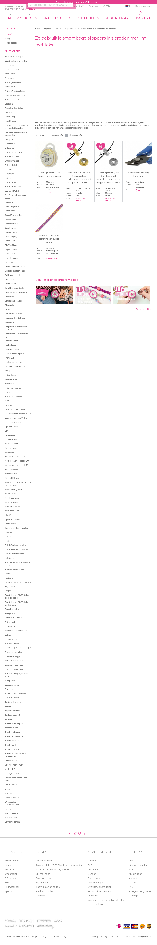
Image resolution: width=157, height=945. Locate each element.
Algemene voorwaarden (125, 942)
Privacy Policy (107, 942)
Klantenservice (143, 6)
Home (37, 34)
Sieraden (40, 901)
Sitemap (133, 901)
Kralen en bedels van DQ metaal (52, 875)
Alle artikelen (135, 879)
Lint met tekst (43, 879)
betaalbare (24, 13)
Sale (7, 888)
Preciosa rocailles (44, 897)
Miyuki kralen (42, 888)
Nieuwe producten (138, 870)
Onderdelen (11, 879)
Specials (9, 897)
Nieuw (8, 870)
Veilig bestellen (144, 942)
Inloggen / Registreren (141, 13)
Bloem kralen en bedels (48, 892)
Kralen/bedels (12, 866)
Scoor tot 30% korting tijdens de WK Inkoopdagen (78, 2)
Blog (131, 866)
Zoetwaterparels (44, 883)
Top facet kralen (44, 866)
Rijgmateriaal (12, 892)
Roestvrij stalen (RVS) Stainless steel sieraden (59, 870)
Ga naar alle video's (144, 315)
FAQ (131, 892)
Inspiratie (47, 34)
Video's (58, 34)
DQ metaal (10, 883)
